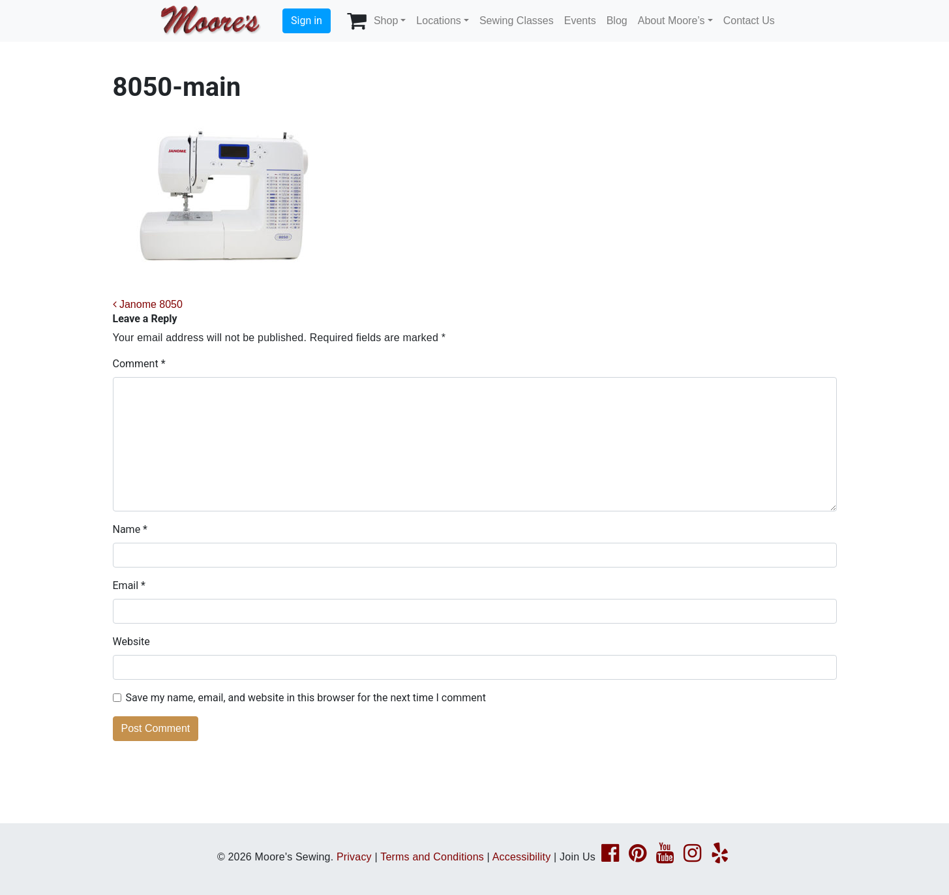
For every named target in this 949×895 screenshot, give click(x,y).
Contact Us (749, 20)
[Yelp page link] (720, 856)
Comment (139, 363)
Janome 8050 (148, 304)
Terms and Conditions (432, 856)
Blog (617, 20)
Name (130, 529)
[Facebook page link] (610, 856)
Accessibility (521, 856)
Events (580, 20)
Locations (438, 20)
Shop (386, 20)
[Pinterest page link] (637, 856)
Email (129, 585)
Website (131, 641)
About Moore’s (671, 20)
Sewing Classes (516, 20)
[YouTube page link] (665, 856)
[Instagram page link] (692, 856)
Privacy (354, 856)
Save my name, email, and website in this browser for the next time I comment (306, 697)
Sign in (306, 20)
